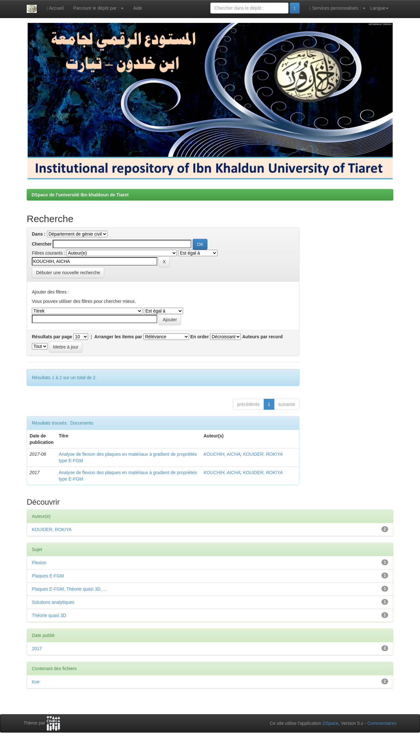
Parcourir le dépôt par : (98, 8)
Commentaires (382, 723)
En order (199, 336)
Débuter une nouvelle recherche (68, 272)
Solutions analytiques (53, 602)
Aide (137, 8)
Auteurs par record (262, 336)
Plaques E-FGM (48, 575)
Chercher (41, 244)
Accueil (54, 8)
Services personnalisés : (337, 8)
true (36, 681)
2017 (37, 648)
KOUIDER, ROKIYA (263, 454)
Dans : (39, 234)
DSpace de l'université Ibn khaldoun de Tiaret (80, 194)
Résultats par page (52, 336)
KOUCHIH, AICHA (222, 454)
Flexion (39, 562)
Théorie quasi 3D (49, 615)
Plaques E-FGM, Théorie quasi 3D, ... (69, 589)
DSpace (331, 723)
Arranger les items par (118, 336)
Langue (379, 8)
